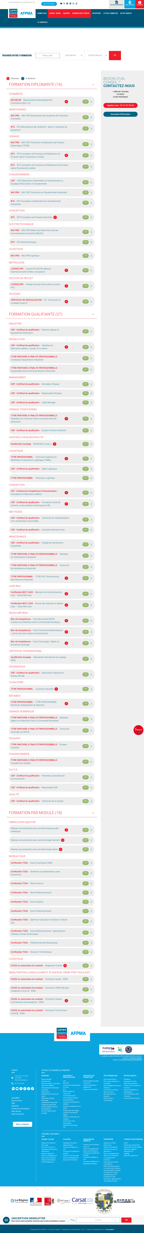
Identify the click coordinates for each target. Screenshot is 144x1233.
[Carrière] (139, 2)
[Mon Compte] (129, 2)
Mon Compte (130, 5)
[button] (42, 13)
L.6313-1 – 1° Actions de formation (132, 1058)
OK (115, 56)
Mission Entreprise (116, 5)
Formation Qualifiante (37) (35, 314)
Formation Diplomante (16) (35, 84)
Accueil (22, 50)
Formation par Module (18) (35, 812)
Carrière (140, 5)
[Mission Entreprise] (116, 2)
